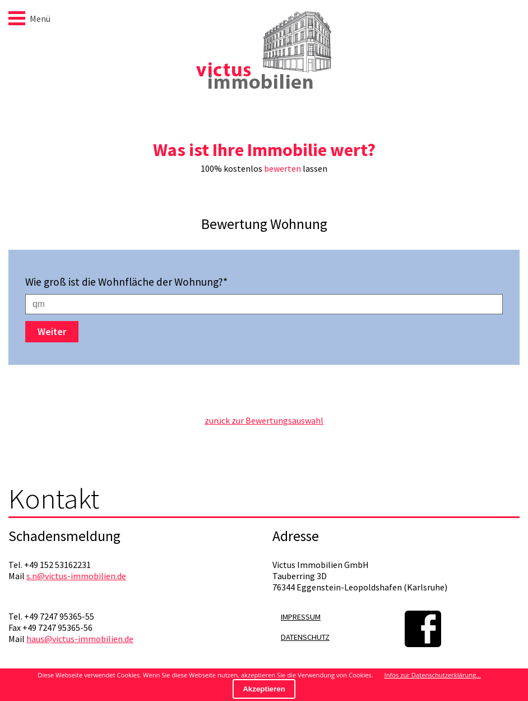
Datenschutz (305, 637)
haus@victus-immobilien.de (79, 638)
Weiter (52, 332)
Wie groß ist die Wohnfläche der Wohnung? (126, 281)
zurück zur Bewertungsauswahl (264, 420)
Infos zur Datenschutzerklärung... (433, 675)
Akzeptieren (264, 689)
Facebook (423, 629)
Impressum (301, 617)
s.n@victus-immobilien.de (76, 575)
